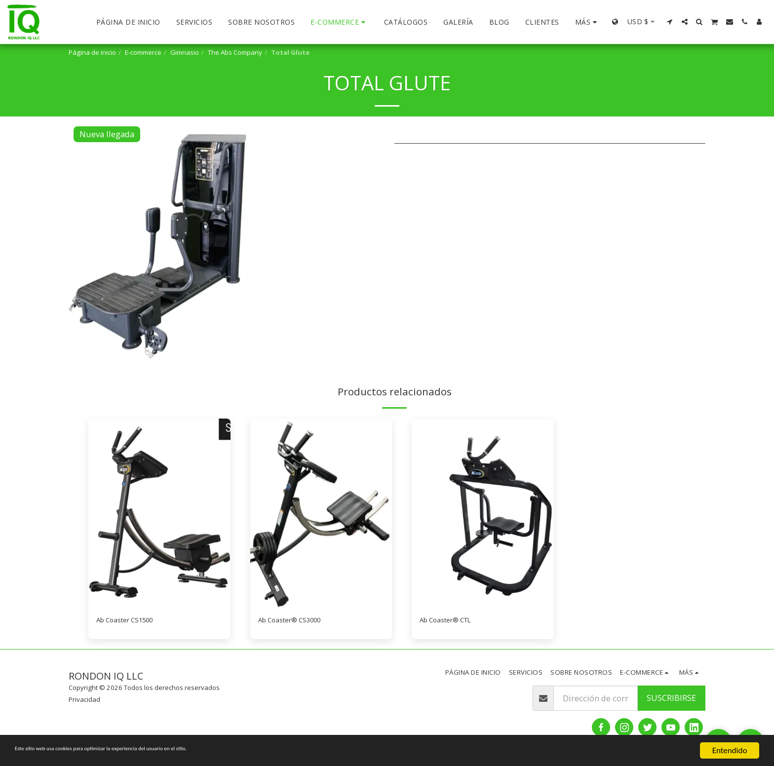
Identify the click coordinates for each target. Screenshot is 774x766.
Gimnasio (184, 52)
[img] (159, 513)
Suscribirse (671, 700)
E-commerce (143, 52)
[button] (670, 21)
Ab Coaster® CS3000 (296, 621)
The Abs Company (235, 52)
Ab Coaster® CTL (452, 621)
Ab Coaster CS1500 (131, 621)
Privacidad (84, 701)
